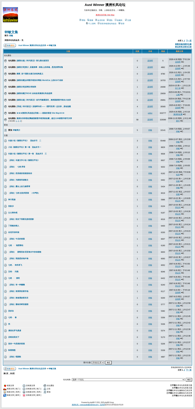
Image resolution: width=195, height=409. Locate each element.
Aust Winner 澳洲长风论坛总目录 (32, 45)
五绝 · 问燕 (13, 272)
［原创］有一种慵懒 (16, 285)
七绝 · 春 (12, 317)
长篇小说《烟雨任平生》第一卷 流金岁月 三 (27, 154)
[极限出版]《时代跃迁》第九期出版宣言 (33, 61)
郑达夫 (178, 201)
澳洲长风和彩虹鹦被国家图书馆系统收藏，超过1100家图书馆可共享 (44, 118)
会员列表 (100, 20)
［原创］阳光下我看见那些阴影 (21, 219)
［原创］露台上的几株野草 (19, 186)
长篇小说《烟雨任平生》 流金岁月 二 (24, 141)
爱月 (178, 121)
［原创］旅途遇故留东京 (18, 298)
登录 (121, 24)
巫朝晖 (150, 61)
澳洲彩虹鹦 (178, 114)
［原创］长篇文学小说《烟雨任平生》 (23, 160)
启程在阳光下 (13, 337)
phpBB (92, 402)
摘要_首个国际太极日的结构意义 (30, 74)
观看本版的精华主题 (183, 44)
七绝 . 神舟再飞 (15, 265)
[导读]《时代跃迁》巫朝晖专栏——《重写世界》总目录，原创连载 (44, 106)
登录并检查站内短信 (107, 24)
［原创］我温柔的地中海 (19, 258)
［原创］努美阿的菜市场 (18, 291)
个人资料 (91, 24)
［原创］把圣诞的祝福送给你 (20, 173)
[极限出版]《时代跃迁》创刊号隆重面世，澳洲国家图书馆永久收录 (44, 100)
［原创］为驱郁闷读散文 (18, 180)
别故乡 (11, 206)
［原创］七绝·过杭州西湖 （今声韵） (24, 193)
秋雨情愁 (12, 350)
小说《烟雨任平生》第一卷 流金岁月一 (24, 147)
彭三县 (178, 88)
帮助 (82, 20)
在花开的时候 (13, 232)
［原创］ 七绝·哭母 (17, 167)
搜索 (90, 20)
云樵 (178, 95)
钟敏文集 (11, 32)
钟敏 (11, 35)
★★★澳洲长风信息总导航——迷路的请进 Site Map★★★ (40, 113)
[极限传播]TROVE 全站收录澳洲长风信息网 (34, 93)
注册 (128, 20)
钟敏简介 (16, 130)
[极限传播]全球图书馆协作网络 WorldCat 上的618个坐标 (40, 80)
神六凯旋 (12, 199)
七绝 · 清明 (14, 278)
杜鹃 (178, 175)
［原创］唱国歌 (14, 357)
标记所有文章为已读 (183, 47)
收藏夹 (118, 20)
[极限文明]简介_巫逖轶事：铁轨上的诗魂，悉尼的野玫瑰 (40, 67)
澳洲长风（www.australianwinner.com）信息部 (88, 405)
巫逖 (178, 181)
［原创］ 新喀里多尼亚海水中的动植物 (24, 252)
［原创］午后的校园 (16, 239)
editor (150, 113)
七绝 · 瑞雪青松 (15, 245)
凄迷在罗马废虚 (14, 330)
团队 (110, 20)
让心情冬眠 (12, 213)
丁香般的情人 (13, 226)
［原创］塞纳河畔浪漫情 (18, 304)
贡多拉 (11, 311)
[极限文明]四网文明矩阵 (26, 87)
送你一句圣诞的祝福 (16, 344)
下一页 (188, 41)
